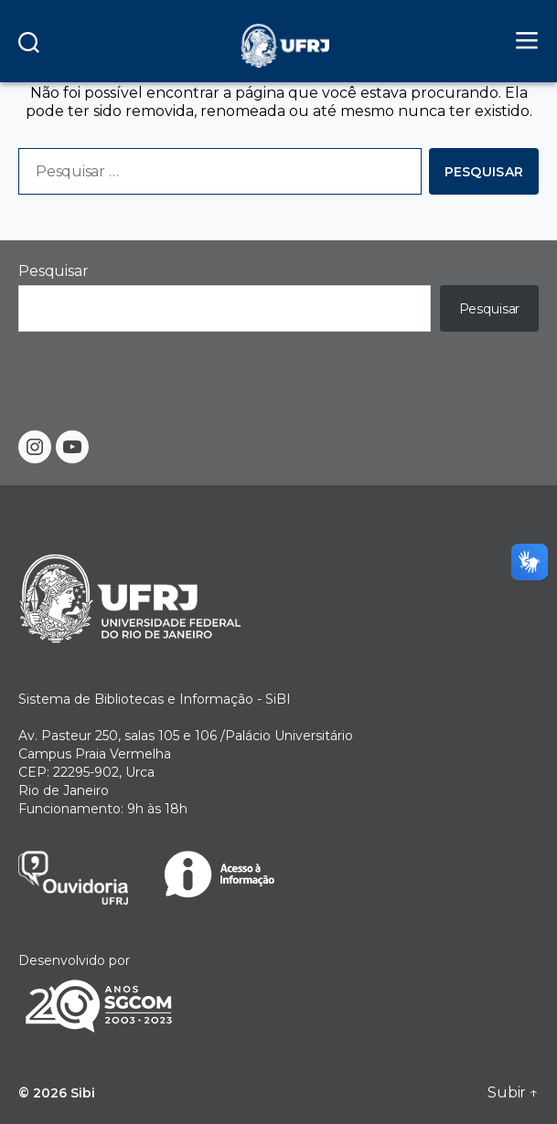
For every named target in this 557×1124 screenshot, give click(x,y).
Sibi (82, 1093)
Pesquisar (53, 271)
